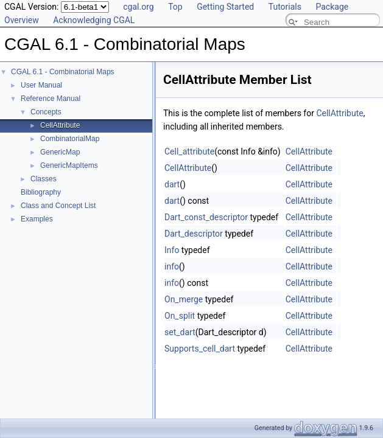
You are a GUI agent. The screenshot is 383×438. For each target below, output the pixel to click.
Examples (37, 219)
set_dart (179, 332)
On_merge (183, 299)
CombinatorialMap (69, 138)
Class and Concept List (58, 205)
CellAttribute (60, 125)
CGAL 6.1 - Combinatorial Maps (62, 72)
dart (172, 184)
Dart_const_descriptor (206, 217)
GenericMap (60, 152)
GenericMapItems (69, 165)
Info (171, 250)
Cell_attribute (189, 151)
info (171, 266)
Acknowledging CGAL (94, 20)
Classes (43, 179)
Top (175, 7)
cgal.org (138, 7)
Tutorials (285, 7)
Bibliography (41, 192)
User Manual (41, 85)
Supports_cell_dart (199, 348)
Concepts (45, 112)
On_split (179, 316)
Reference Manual (50, 98)
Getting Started (225, 7)
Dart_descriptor (193, 233)
